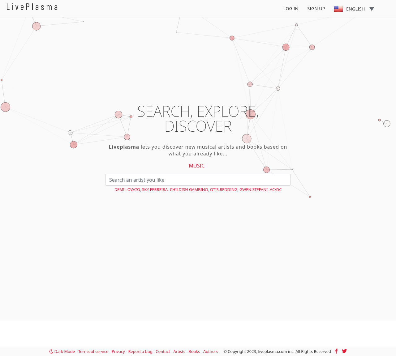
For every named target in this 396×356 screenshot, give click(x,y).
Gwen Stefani (253, 189)
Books (194, 351)
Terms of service (93, 351)
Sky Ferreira (155, 189)
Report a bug (140, 351)
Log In (291, 8)
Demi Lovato (127, 189)
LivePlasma (33, 6)
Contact (163, 351)
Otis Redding (224, 189)
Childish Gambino (189, 189)
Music (197, 165)
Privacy (118, 351)
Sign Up (316, 8)
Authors (210, 351)
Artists (179, 351)
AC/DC (276, 189)
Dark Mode (62, 351)
